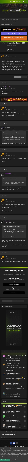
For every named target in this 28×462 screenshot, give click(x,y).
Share (6, 301)
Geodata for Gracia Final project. (12, 393)
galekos (7, 421)
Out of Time (9, 394)
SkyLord (8, 374)
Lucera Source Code (10, 415)
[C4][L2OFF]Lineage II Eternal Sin (13, 363)
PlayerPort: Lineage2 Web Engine (13, 411)
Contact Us (22, 446)
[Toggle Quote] (3, 132)
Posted (10, 56)
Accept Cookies (5, 459)
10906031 (8, 417)
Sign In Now (14, 292)
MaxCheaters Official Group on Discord (14, 33)
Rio (11, 49)
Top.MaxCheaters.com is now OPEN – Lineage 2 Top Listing (14, 38)
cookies (23, 453)
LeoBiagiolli (9, 384)
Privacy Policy (16, 446)
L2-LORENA (8, 408)
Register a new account (14, 284)
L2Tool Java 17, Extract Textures (12, 383)
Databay (8, 358)
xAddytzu (7, 127)
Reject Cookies (14, 459)
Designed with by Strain (9, 446)
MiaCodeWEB (8, 427)
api (6, 412)
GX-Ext (8, 365)
